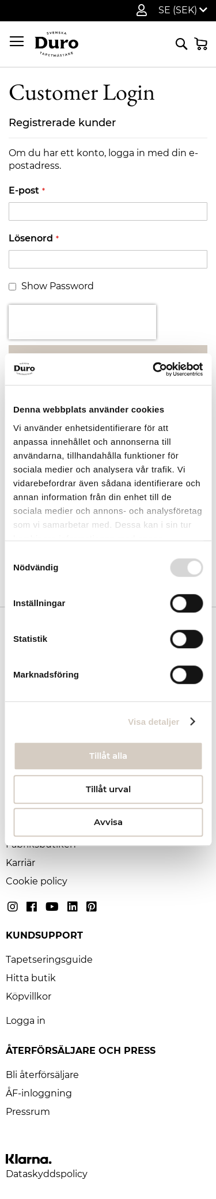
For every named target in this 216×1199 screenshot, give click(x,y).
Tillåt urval (108, 789)
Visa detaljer (153, 722)
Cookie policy (36, 881)
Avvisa (108, 821)
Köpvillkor (28, 996)
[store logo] (56, 44)
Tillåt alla (108, 755)
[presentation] (82, 322)
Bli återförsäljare (42, 1074)
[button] (182, 10)
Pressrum (28, 1111)
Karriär (20, 862)
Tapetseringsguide (49, 959)
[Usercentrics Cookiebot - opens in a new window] (154, 369)
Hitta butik (31, 978)
